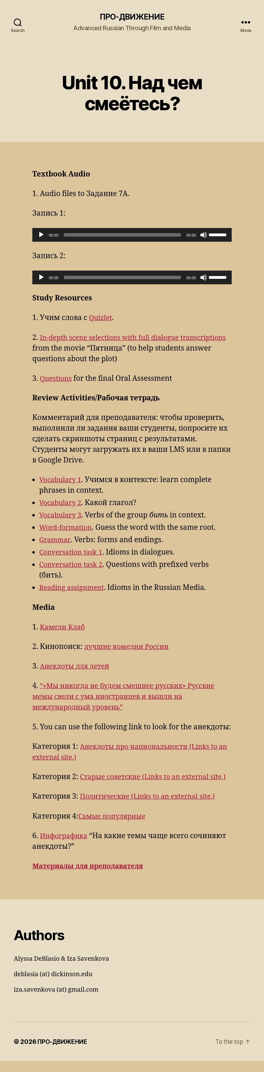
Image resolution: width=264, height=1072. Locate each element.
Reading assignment (73, 588)
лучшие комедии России (129, 647)
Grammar (55, 540)
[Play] (41, 235)
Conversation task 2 (73, 565)
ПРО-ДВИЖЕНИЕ (132, 17)
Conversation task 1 (73, 553)
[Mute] (203, 235)
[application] (132, 235)
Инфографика (65, 847)
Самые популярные (114, 827)
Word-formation (67, 528)
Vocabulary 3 (61, 516)
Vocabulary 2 (61, 503)
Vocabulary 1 (61, 480)
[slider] (122, 235)
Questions (57, 379)
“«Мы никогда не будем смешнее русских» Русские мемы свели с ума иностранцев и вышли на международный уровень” (129, 697)
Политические (151, 807)
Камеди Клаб (64, 627)
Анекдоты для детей (77, 667)
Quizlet (101, 318)
